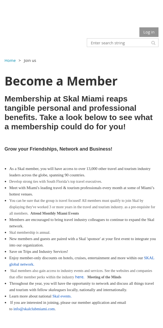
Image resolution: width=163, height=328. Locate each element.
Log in (149, 32)
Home (10, 60)
